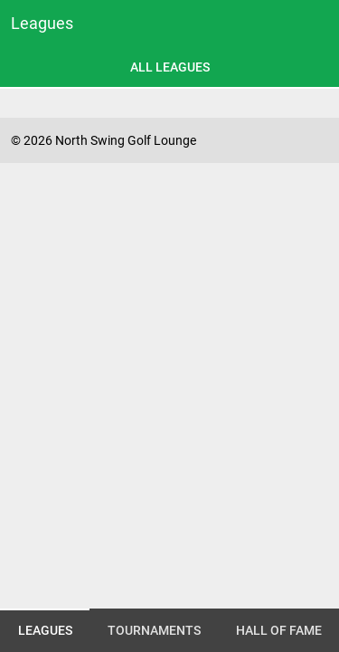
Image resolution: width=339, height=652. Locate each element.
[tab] (169, 67)
